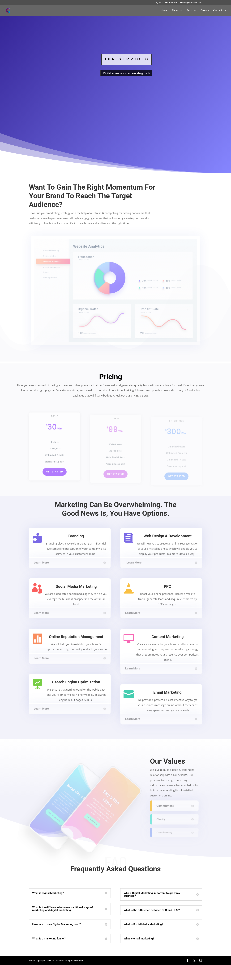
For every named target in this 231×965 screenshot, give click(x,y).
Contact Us (219, 10)
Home (164, 10)
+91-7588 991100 (168, 2)
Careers (205, 10)
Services (191, 10)
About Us (177, 10)
